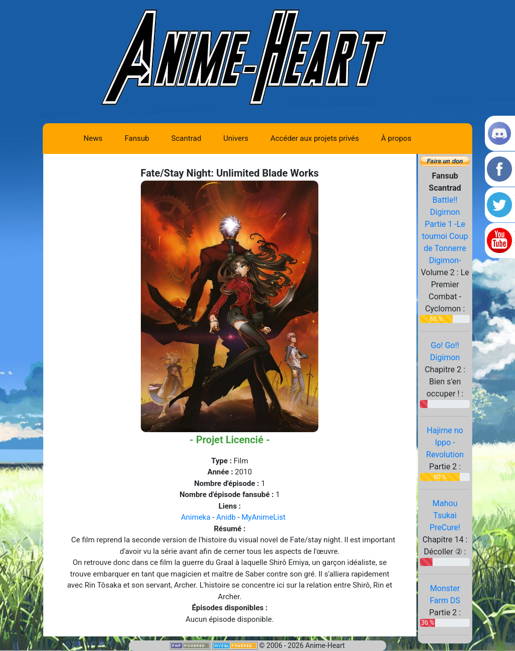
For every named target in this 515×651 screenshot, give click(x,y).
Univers (235, 138)
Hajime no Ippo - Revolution (445, 442)
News (93, 138)
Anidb (226, 517)
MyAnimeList (263, 517)
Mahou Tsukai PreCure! (445, 515)
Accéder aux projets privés (315, 138)
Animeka (196, 517)
